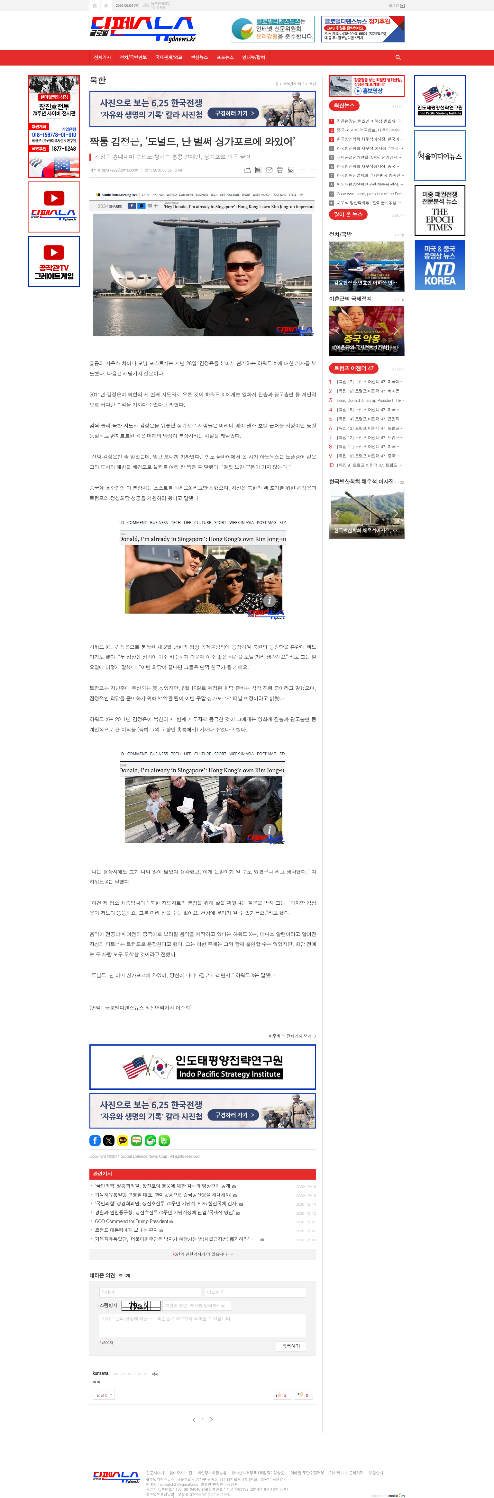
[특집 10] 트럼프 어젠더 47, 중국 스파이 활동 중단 (371, 456)
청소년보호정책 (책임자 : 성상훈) (258, 1472)
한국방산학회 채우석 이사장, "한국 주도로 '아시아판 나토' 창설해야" (371, 148)
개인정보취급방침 (211, 1472)
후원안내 (376, 1472)
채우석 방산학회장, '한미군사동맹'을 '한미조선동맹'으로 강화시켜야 (371, 203)
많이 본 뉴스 (348, 214)
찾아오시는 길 (180, 1472)
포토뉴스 (224, 57)
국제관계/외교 (168, 57)
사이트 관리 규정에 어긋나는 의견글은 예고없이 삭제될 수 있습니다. (167, 1318)
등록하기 (291, 1346)
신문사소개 (155, 1472)
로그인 (394, 5)
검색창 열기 (398, 58)
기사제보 (336, 1472)
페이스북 (95, 1140)
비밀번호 (215, 1292)
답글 (102, 1395)
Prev (337, 266)
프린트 (280, 170)
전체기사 (102, 57)
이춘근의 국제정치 (350, 299)
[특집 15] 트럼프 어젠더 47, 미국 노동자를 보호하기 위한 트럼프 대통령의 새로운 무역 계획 (371, 409)
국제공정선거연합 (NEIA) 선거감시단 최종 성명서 (371, 157)
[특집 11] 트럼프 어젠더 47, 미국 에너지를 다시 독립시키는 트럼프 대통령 (371, 446)
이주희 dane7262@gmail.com (113, 170)
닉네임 (108, 1292)
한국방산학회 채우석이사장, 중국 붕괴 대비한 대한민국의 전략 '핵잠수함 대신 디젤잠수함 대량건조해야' (371, 166)
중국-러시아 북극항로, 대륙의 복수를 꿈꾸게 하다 (371, 130)
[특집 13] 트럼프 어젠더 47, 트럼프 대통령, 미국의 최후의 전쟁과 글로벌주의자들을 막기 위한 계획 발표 (371, 428)
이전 (194, 1419)
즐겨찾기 (106, 5)
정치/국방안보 (133, 57)
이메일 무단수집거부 (307, 1472)
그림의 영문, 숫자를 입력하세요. (195, 1305)
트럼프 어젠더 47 (353, 368)
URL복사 (247, 170)
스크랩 (291, 170)
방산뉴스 (199, 57)
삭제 (155, 1373)
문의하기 (356, 1472)
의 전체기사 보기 (290, 1036)
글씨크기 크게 (302, 170)
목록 (258, 170)
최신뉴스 (344, 105)
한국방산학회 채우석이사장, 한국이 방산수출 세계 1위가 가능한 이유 (371, 139)
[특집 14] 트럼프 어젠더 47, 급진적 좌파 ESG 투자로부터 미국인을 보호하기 (371, 419)
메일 (269, 170)
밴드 (164, 1140)
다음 (211, 1419)
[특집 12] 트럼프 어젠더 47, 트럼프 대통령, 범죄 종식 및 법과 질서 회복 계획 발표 (371, 437)
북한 (312, 83)
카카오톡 (122, 1140)
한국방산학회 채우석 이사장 (361, 481)
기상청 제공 (158, 7)
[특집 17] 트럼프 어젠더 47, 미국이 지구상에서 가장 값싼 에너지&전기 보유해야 (371, 382)
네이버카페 (150, 1140)
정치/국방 (340, 234)
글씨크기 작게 (313, 170)
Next (396, 266)
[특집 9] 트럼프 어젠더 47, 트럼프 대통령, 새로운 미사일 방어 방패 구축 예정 (371, 465)
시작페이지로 (94, 5)
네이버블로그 (136, 1140)
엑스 (108, 1140)
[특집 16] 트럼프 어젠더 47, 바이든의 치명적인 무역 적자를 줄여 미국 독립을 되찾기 (371, 391)
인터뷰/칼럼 (253, 57)
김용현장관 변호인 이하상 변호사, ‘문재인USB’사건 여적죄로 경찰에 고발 (371, 121)
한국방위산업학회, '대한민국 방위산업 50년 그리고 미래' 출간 (371, 175)
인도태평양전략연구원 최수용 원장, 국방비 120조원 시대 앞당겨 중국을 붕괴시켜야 (371, 184)
